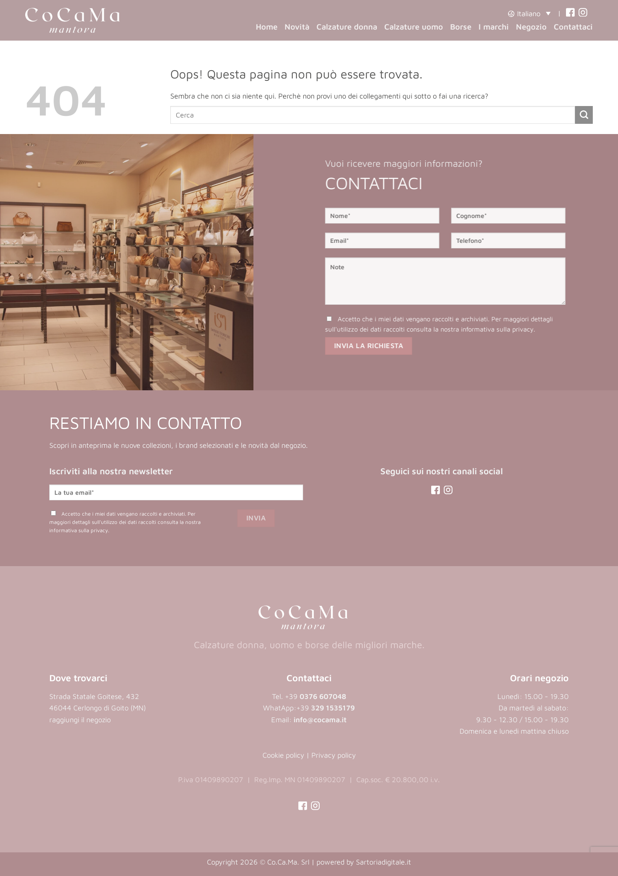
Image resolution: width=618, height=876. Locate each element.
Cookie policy (283, 755)
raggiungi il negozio (80, 719)
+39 (325, 707)
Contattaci (573, 26)
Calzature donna (346, 26)
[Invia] (584, 115)
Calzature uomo (413, 26)
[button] (529, 13)
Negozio (531, 26)
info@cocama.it (320, 719)
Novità (297, 26)
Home (266, 26)
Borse (460, 26)
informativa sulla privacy (510, 329)
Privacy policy (333, 755)
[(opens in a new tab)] (570, 13)
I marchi (493, 26)
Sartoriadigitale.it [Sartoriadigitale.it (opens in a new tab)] (383, 861)
